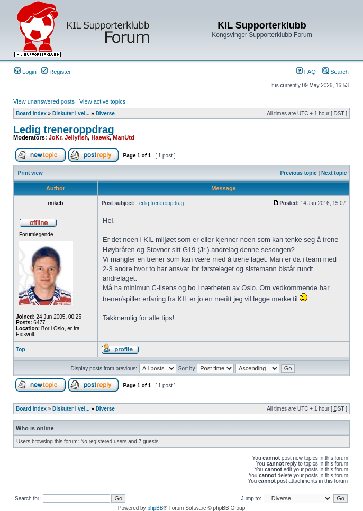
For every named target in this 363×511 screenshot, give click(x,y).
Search (335, 72)
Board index (31, 113)
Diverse (105, 113)
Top (20, 349)
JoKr (55, 137)
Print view (30, 173)
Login (25, 72)
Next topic (334, 173)
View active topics (102, 101)
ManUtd (123, 137)
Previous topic (298, 173)
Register (56, 72)
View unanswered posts (44, 101)
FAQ (306, 72)
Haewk (100, 137)
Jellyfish (76, 137)
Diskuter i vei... (71, 113)
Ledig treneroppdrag (63, 129)
